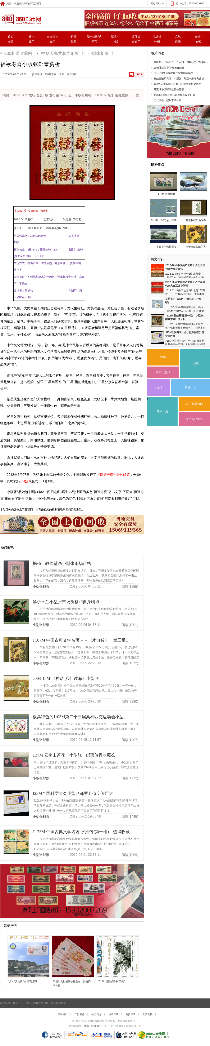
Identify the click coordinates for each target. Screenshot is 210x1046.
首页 (11, 36)
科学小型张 (163, 372)
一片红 (194, 363)
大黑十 (158, 387)
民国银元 (52, 36)
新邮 (73, 36)
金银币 (136, 41)
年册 (157, 41)
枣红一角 (190, 387)
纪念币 (115, 36)
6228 (139, 74)
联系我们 (63, 1014)
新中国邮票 (94, 36)
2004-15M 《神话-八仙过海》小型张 (66, 678)
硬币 (94, 41)
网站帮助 (157, 3)
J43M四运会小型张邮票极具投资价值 (174, 94)
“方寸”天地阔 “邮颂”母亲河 (22, 981)
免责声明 (130, 1014)
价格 (199, 41)
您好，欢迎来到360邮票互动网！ (21, 3)
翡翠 (73, 41)
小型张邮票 (98, 53)
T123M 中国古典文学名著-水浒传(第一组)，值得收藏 (81, 831)
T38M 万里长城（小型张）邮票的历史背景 (177, 84)
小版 (115, 41)
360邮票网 (20, 19)
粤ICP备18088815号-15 (97, 1026)
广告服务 (79, 1014)
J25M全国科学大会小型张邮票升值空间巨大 (73, 793)
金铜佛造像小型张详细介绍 (169, 67)
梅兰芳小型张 (194, 419)
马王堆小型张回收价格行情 (169, 89)
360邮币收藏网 (18, 53)
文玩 (178, 36)
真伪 (52, 41)
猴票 (163, 357)
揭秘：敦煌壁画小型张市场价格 (62, 563)
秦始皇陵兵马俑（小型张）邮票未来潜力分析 (179, 78)
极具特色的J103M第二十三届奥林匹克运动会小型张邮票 (84, 716)
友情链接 (147, 1014)
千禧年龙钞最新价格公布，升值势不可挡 (72, 983)
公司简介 (96, 1014)
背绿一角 (162, 411)
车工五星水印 (194, 403)
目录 (178, 41)
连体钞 (136, 36)
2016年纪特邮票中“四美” (111, 981)
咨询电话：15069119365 (189, 3)
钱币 (32, 41)
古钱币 (199, 36)
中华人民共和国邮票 (60, 53)
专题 (11, 41)
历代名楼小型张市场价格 (167, 100)
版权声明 (114, 1014)
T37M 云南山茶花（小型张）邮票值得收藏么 (74, 755)
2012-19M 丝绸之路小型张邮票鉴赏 (173, 73)
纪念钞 (157, 36)
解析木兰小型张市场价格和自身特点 (66, 601)
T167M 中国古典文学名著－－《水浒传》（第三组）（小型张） (92, 640)
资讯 (32, 36)
